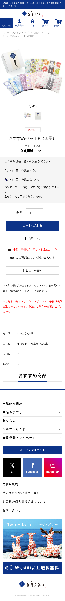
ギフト (48, 32)
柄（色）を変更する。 (24, 170)
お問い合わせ (12, 510)
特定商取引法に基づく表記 (21, 492)
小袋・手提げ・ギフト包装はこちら (35, 249)
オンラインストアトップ (15, 32)
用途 (36, 32)
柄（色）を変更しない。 (25, 179)
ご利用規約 (10, 484)
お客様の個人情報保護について (24, 501)
